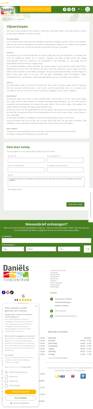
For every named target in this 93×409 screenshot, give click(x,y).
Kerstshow (54, 272)
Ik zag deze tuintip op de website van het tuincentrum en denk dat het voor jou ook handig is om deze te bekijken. (46, 182)
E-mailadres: (7, 236)
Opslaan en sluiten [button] (20, 392)
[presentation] (26, 196)
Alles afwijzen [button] (20, 398)
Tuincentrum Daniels (58, 270)
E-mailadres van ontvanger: (57, 166)
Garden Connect (84, 368)
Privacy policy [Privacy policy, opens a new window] (26, 367)
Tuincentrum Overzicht (63, 370)
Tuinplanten (54, 277)
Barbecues (54, 279)
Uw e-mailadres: (53, 156)
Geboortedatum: (8, 245)
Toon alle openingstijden (58, 358)
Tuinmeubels (55, 285)
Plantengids (54, 287)
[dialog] (20, 355)
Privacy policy (79, 370)
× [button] (36, 306)
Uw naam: (12, 156)
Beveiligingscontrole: (15, 189)
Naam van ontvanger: (16, 166)
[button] (20, 403)
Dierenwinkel (55, 275)
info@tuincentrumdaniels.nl (66, 316)
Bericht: (10, 175)
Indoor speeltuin (56, 283)
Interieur (53, 281)
